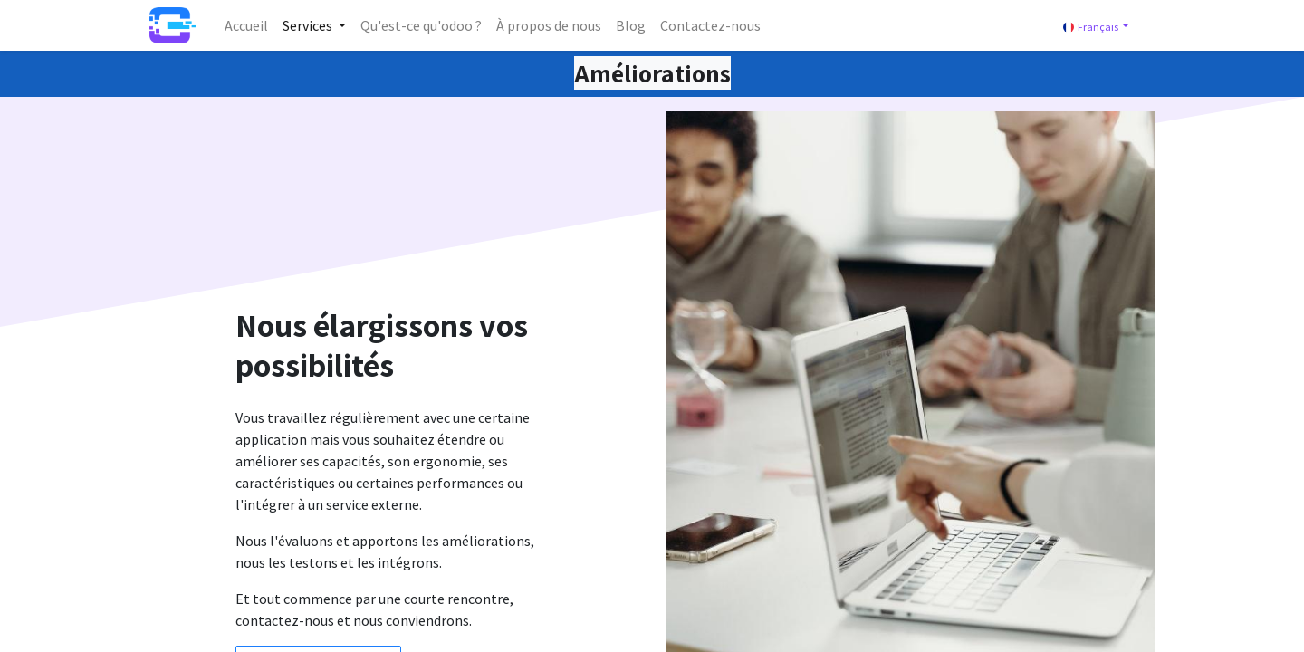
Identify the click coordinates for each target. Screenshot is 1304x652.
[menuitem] (246, 25)
